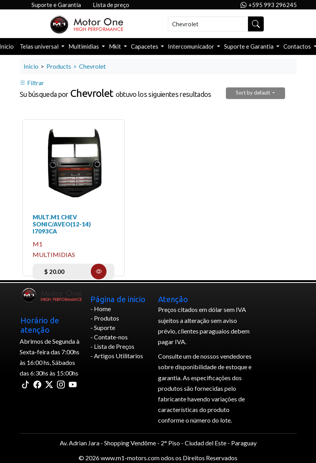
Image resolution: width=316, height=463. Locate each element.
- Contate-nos (109, 337)
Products (58, 66)
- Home (100, 308)
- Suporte (102, 327)
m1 (37, 244)
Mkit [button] (115, 46)
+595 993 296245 (269, 4)
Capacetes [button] (145, 46)
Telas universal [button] (40, 46)
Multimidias (54, 254)
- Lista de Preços (112, 346)
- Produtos (104, 318)
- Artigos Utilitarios (116, 355)
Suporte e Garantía (56, 4)
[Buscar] (208, 23)
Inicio (31, 66)
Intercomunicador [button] (191, 46)
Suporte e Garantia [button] (249, 46)
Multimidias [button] (84, 46)
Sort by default (253, 92)
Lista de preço (111, 4)
